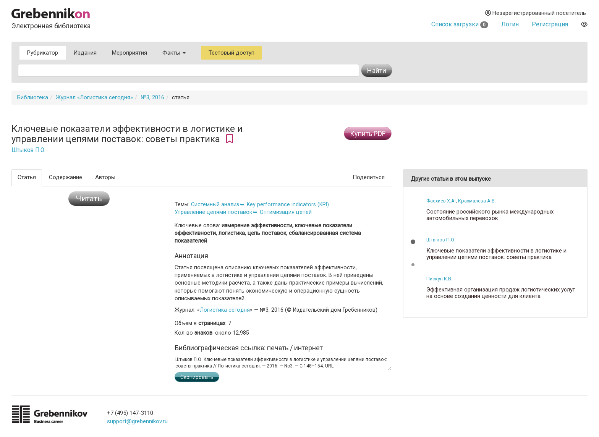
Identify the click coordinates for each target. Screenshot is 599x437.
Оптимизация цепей (286, 212)
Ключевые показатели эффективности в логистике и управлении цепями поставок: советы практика (496, 254)
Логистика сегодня (225, 310)
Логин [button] (510, 24)
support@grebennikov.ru (137, 421)
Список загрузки (459, 24)
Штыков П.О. (28, 150)
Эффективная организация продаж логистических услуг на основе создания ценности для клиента (500, 292)
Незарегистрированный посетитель (535, 13)
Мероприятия (129, 52)
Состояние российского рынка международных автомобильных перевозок (490, 215)
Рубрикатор (42, 52)
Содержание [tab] (65, 177)
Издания (85, 52)
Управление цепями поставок (213, 212)
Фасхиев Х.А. (441, 201)
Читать (89, 198)
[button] (413, 241)
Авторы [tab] (105, 177)
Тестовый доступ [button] (231, 52)
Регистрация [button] (550, 24)
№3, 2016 (152, 97)
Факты (174, 52)
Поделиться (369, 177)
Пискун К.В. (439, 279)
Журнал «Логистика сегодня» (94, 97)
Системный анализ (215, 204)
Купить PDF (367, 133)
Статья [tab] (27, 177)
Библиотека (32, 97)
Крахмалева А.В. (477, 201)
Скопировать (197, 377)
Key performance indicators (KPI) (288, 204)
